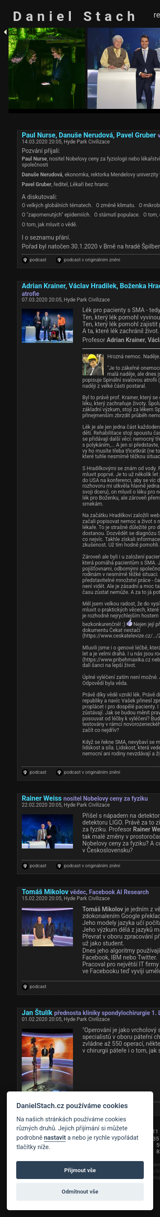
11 (155, 1132)
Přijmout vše (80, 1170)
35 (156, 1139)
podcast (38, 260)
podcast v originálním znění (92, 260)
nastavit (55, 1137)
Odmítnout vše (80, 1191)
